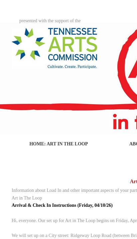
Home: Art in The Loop (58, 143)
